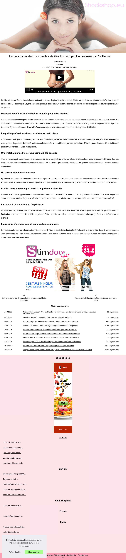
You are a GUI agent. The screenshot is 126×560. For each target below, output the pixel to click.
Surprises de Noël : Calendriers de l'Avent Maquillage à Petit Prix (47, 317)
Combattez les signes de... (13, 542)
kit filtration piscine (51, 139)
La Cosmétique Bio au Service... (15, 484)
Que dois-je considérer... (12, 453)
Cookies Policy (72, 555)
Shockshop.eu (48, 555)
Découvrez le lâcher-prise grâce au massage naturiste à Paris (96, 299)
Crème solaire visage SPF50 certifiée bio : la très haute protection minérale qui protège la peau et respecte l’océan (59, 312)
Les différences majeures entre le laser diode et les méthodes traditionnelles (51, 333)
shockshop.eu (60, 62)
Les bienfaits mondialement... (14, 548)
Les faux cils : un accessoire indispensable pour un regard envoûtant (48, 345)
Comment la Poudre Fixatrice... (14, 489)
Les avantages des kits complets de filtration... (60, 67)
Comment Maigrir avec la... (13, 505)
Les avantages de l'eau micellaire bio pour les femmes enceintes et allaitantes (52, 342)
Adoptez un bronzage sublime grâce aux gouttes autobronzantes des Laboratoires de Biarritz (57, 350)
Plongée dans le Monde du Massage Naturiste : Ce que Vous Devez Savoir (51, 337)
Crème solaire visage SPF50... (14, 474)
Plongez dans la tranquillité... (13, 527)
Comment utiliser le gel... (12, 442)
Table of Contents (60, 555)
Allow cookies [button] (33, 552)
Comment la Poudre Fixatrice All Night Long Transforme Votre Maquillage (50, 325)
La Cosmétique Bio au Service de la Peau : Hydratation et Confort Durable (50, 321)
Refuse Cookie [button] (14, 552)
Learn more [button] (24, 546)
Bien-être (59, 64)
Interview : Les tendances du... (14, 495)
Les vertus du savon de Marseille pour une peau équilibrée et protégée (24, 299)
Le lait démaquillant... (11, 532)
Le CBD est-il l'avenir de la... (13, 463)
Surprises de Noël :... (10, 479)
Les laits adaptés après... (12, 458)
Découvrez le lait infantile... (13, 537)
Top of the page (83, 555)
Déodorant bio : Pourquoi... (13, 448)
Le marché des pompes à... (13, 516)
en (63, 557)
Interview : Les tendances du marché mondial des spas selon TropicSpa (49, 329)
